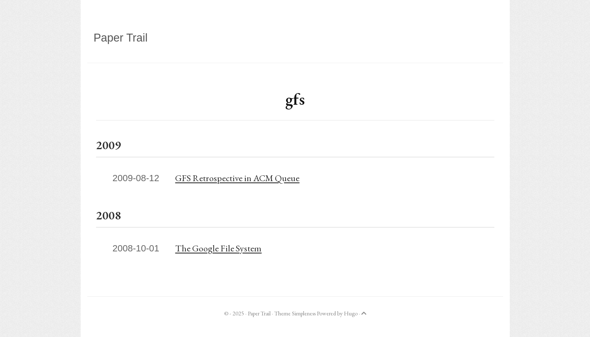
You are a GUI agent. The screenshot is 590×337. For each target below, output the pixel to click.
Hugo (351, 313)
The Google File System (218, 248)
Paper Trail (121, 38)
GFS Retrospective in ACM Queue (237, 178)
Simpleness (304, 313)
